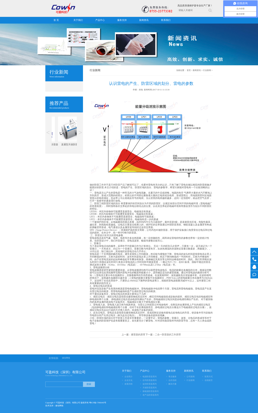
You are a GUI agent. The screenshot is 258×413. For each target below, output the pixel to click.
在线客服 (254, 267)
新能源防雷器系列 (151, 391)
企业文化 (128, 380)
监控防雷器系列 (150, 384)
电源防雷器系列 (150, 376)
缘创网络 (66, 358)
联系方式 (209, 376)
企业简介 (128, 376)
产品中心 (100, 20)
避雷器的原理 (138, 334)
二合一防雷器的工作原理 (168, 334)
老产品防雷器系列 (151, 395)
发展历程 (128, 384)
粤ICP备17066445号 (97, 402)
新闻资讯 (144, 20)
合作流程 (172, 380)
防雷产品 (120, 185)
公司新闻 (191, 376)
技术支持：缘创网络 (54, 405)
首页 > (189, 70)
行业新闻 (207, 70)
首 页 (56, 20)
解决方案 (172, 384)
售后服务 (172, 376)
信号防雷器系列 (150, 380)
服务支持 (122, 20)
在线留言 (254, 274)
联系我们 (165, 20)
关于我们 (78, 20)
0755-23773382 (254, 259)
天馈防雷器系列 (150, 387)
